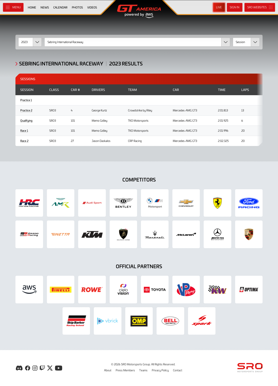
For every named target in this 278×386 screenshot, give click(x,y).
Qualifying (26, 120)
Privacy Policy (160, 370)
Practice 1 (26, 100)
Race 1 (24, 130)
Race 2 (24, 141)
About (107, 370)
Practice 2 (26, 110)
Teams (143, 370)
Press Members (125, 370)
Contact (177, 370)
